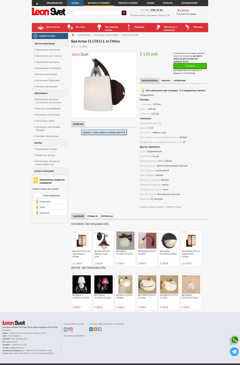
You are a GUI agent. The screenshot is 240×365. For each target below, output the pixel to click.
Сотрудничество (189, 3)
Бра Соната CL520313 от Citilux (168, 252)
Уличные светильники (46, 86)
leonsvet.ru (7, 330)
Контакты (167, 3)
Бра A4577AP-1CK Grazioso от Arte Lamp (102, 254)
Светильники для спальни (48, 56)
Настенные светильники (48, 114)
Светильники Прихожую (48, 80)
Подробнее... (148, 95)
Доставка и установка (99, 3)
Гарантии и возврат (128, 3)
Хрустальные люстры (46, 149)
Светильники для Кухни (47, 62)
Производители (55, 3)
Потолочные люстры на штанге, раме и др (47, 163)
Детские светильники (46, 74)
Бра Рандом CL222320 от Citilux (190, 296)
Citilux (161, 161)
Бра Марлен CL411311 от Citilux (102, 296)
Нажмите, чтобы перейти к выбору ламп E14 (104, 132)
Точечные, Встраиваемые (48, 108)
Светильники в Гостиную (48, 49)
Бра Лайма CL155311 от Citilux (147, 296)
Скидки (75, 3)
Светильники (84, 35)
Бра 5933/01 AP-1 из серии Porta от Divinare (81, 254)
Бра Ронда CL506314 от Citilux (147, 252)
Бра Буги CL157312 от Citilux (124, 296)
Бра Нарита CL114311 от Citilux (124, 252)
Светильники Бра (130, 35)
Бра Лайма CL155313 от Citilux (169, 296)
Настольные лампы (45, 120)
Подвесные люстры (45, 155)
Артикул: (75, 46)
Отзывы (150, 3)
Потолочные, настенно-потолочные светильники (48, 101)
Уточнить (190, 66)
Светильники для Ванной (48, 68)
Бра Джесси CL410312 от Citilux (80, 296)
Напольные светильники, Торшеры (48, 128)
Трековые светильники (47, 136)
